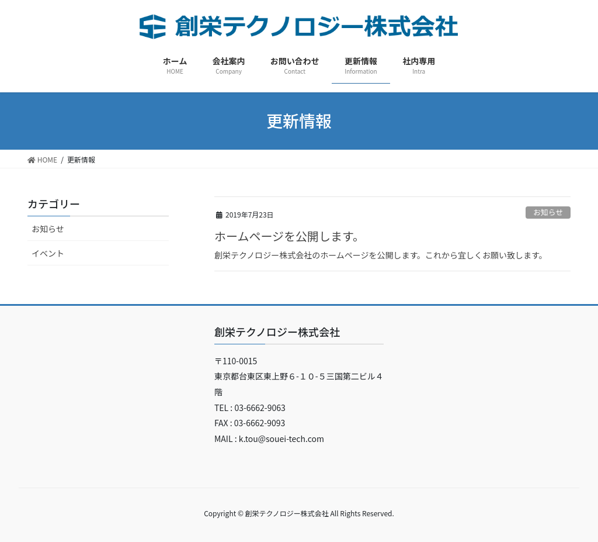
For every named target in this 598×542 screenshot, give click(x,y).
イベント (48, 253)
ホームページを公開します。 (289, 235)
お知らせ (548, 212)
